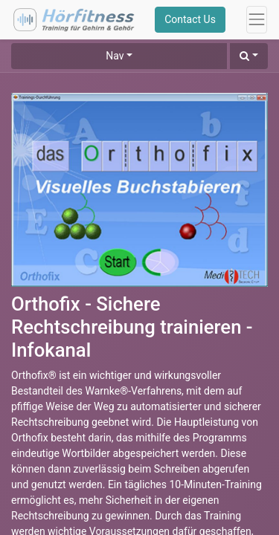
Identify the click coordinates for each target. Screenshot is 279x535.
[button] (249, 56)
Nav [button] (115, 56)
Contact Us (190, 19)
